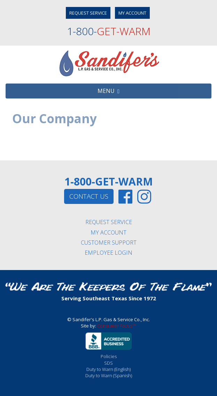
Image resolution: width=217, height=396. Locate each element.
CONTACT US (88, 196)
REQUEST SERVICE (88, 13)
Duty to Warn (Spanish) (108, 375)
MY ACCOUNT (132, 13)
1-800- (108, 31)
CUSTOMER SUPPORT (109, 242)
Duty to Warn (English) (108, 369)
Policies (109, 356)
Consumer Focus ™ (116, 326)
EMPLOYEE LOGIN (108, 252)
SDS (108, 363)
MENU (108, 91)
